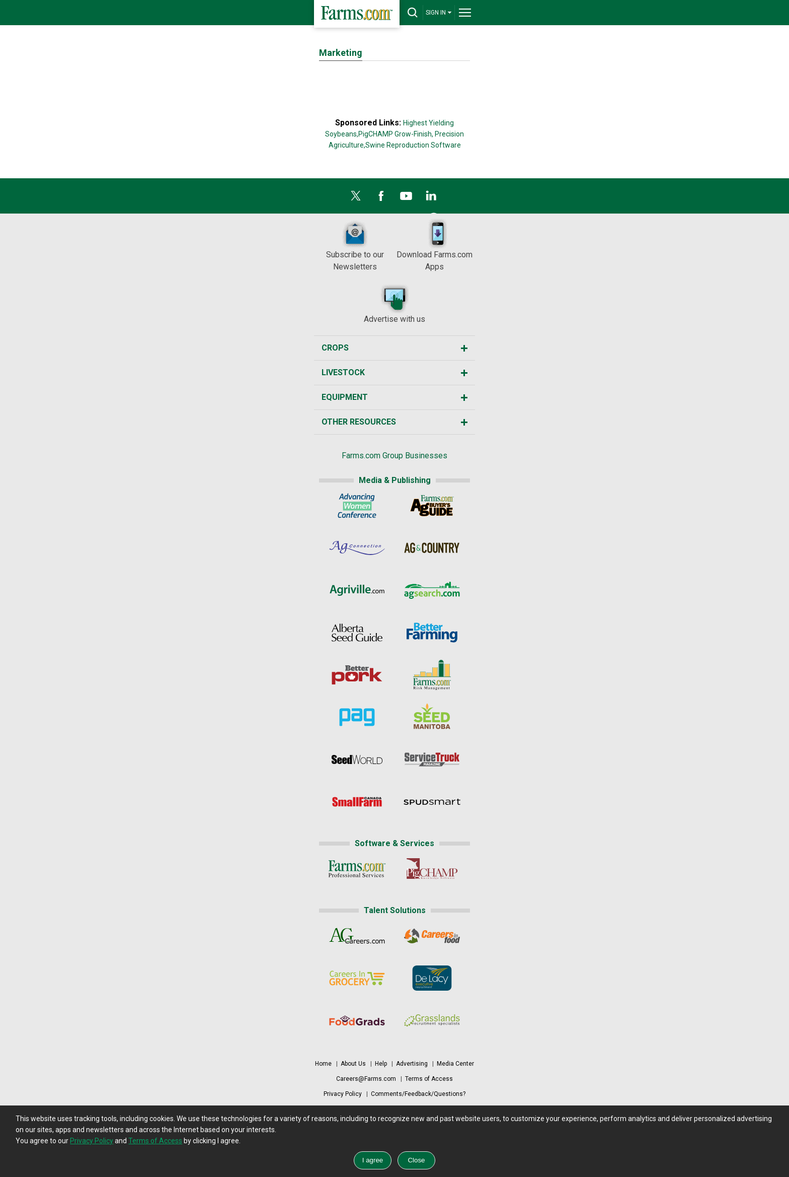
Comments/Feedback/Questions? (418, 1093)
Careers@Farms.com (366, 1078)
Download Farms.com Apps (434, 245)
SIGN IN (439, 12)
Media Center (455, 1063)
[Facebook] (381, 198)
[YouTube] (406, 198)
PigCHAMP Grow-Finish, (395, 134)
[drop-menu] (464, 12)
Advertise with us (394, 303)
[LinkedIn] (431, 198)
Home (323, 1063)
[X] (356, 198)
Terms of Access (429, 1078)
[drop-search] (412, 12)
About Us (353, 1063)
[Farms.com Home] (357, 14)
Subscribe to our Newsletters (355, 245)
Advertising (412, 1063)
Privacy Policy (343, 1093)
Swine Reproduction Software (413, 145)
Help (381, 1063)
